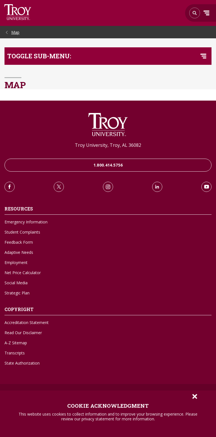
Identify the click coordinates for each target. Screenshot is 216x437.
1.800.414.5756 (108, 165)
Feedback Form (18, 242)
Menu (206, 13)
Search (18, 12)
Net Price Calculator (22, 272)
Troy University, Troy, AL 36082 (108, 145)
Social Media (16, 282)
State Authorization (22, 363)
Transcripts (14, 353)
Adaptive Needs (18, 252)
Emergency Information (26, 222)
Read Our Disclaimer (23, 332)
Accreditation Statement (26, 322)
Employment (16, 262)
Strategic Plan (17, 293)
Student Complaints (22, 232)
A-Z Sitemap (15, 342)
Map (15, 32)
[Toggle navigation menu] (203, 56)
